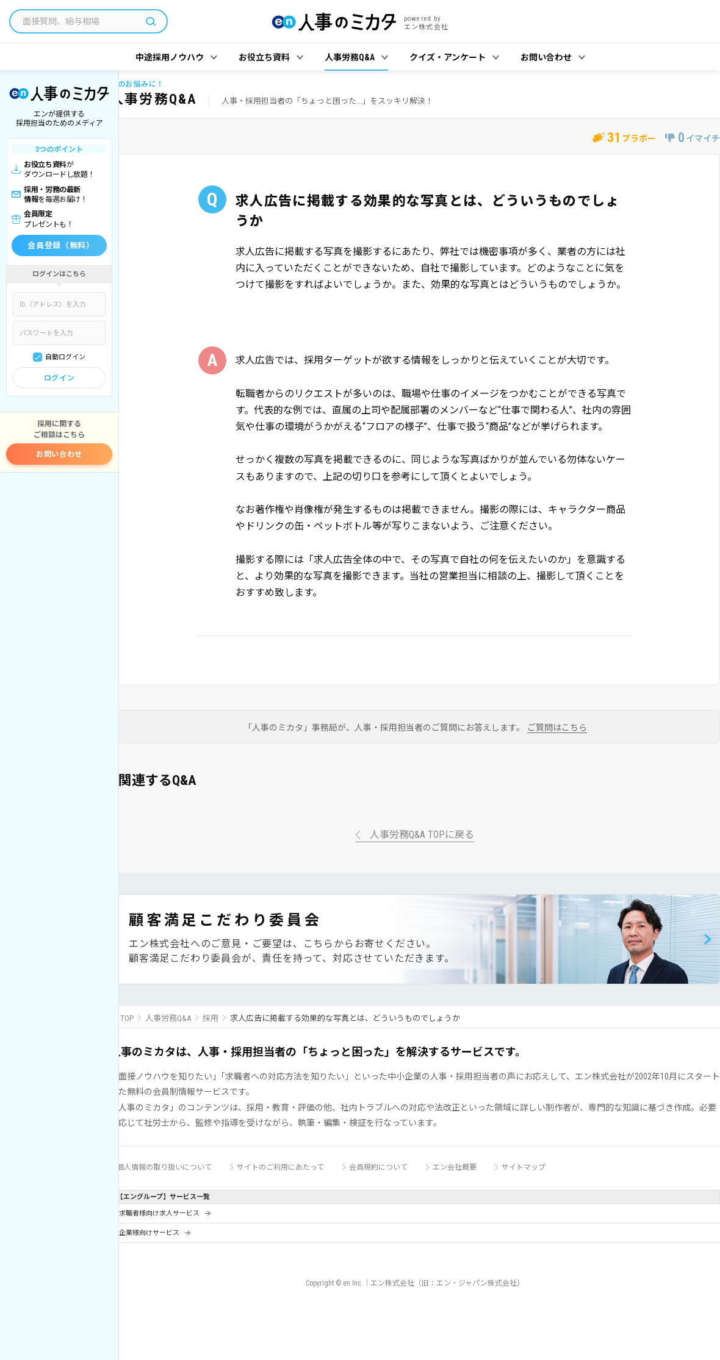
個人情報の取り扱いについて (164, 1167)
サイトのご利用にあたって (280, 1167)
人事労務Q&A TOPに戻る (422, 835)
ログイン (59, 378)
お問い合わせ (59, 454)
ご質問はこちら (557, 727)
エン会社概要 (455, 1167)
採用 (210, 1018)
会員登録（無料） (60, 245)
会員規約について (378, 1167)
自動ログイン (65, 357)
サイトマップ (523, 1167)
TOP (127, 1018)
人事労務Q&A (168, 1018)
